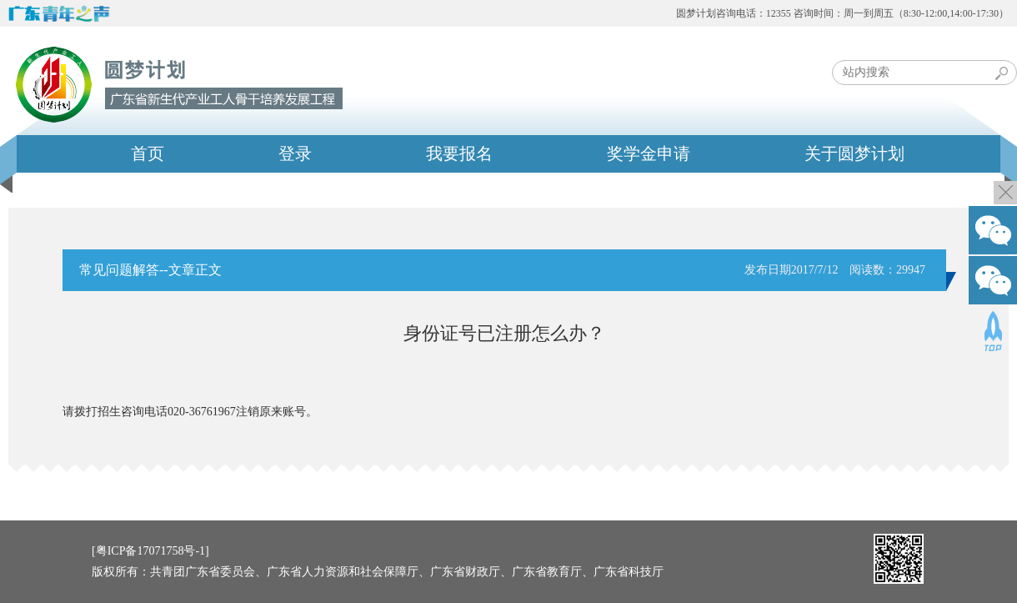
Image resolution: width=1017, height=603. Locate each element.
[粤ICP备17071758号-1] (150, 551)
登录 (295, 153)
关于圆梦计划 (854, 153)
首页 (147, 153)
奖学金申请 (648, 153)
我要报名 (459, 153)
